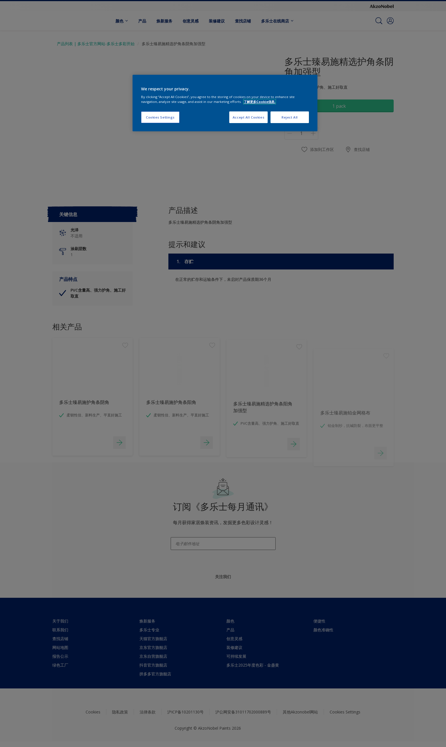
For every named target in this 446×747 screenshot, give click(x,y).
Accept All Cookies (248, 117)
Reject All (290, 117)
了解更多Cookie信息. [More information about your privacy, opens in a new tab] (259, 101)
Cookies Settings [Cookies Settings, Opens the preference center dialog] (160, 117)
